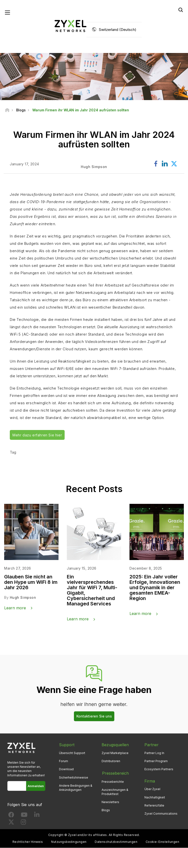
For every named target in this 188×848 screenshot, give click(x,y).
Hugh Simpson (23, 598)
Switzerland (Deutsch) (117, 29)
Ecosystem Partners (158, 769)
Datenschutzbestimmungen (116, 842)
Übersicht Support (72, 753)
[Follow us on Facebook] (11, 816)
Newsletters (110, 801)
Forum (63, 761)
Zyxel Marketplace (115, 753)
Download (66, 769)
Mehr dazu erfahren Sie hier (37, 435)
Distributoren (111, 761)
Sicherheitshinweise (73, 777)
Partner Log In (154, 753)
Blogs (106, 810)
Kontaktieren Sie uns (94, 716)
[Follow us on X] (11, 823)
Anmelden (36, 786)
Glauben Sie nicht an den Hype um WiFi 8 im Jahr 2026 (31, 582)
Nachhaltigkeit (154, 797)
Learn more (15, 607)
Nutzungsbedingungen (68, 842)
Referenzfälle (154, 805)
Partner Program (156, 761)
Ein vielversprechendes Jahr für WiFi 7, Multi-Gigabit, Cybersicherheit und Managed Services (92, 590)
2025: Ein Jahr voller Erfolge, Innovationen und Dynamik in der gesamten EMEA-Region (154, 587)
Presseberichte (113, 781)
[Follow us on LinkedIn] (36, 816)
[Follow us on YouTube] (24, 816)
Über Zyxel (152, 789)
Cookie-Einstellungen (162, 842)
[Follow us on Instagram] (23, 823)
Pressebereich (115, 772)
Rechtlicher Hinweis (27, 842)
